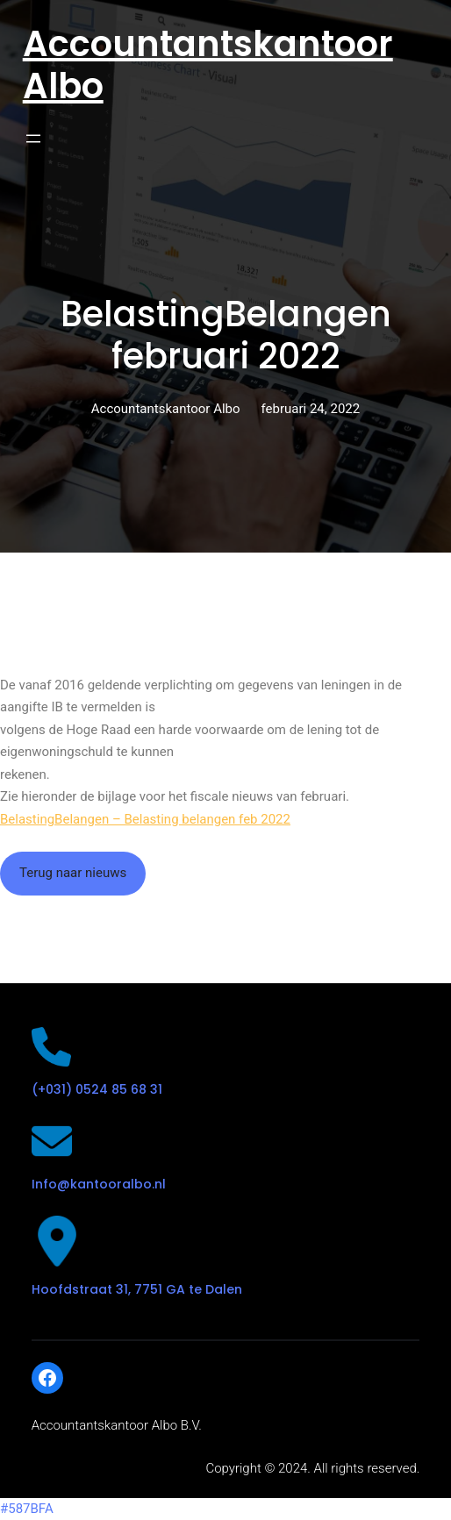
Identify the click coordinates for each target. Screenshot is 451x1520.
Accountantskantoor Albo (208, 65)
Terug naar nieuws (72, 873)
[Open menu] (33, 138)
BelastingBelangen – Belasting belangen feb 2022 (145, 819)
